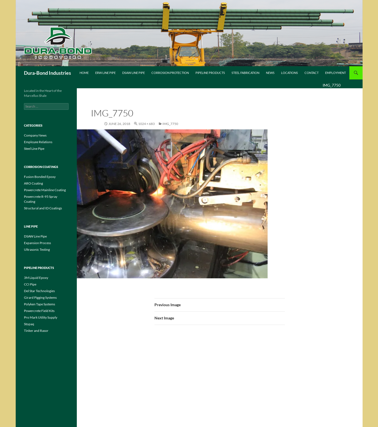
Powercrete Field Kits (39, 311)
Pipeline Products (210, 72)
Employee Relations (38, 142)
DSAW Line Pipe (133, 72)
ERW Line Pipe (105, 72)
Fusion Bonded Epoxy (40, 177)
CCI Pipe (30, 284)
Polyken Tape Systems (39, 304)
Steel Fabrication (245, 72)
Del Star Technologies (39, 291)
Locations (289, 72)
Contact (311, 72)
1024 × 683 (146, 124)
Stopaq (29, 324)
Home (84, 72)
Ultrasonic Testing (37, 249)
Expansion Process (37, 243)
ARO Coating (33, 183)
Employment (335, 72)
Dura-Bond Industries (47, 73)
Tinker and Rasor (36, 331)
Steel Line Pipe (34, 148)
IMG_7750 (170, 124)
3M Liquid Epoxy (36, 278)
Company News (35, 135)
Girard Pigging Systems (40, 297)
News (270, 72)
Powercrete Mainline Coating (45, 190)
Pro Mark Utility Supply (40, 317)
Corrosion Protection (170, 72)
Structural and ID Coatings (43, 208)
